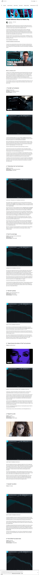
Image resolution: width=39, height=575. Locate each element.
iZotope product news (33, 5)
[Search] (31, 1)
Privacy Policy (18, 573)
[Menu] (36, 1)
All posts (4, 5)
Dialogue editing (26, 5)
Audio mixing (16, 5)
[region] (19, 572)
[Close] (38, 572)
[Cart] (35, 1)
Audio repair (21, 5)
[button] (2, 5)
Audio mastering (9, 5)
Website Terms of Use (14, 573)
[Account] (33, 1)
